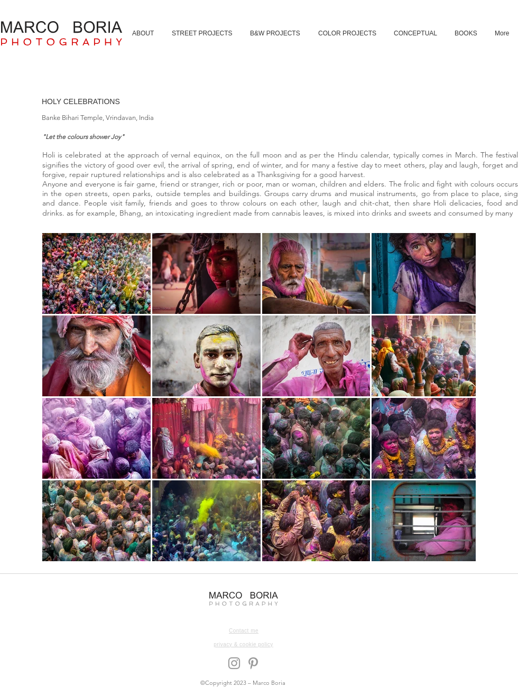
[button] (203, 33)
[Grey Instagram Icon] (234, 663)
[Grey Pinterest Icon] (253, 663)
